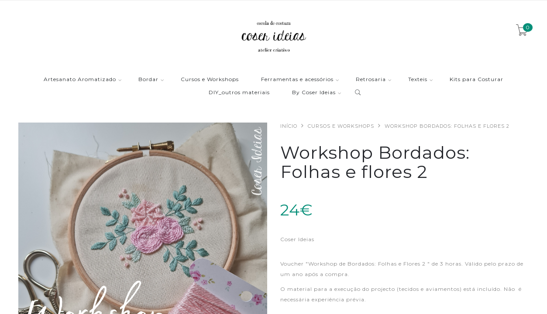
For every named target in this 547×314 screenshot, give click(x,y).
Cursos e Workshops (210, 79)
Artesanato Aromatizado (80, 79)
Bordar (148, 79)
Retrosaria (371, 79)
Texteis (417, 79)
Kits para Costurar (476, 79)
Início (288, 126)
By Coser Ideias (314, 93)
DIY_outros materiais (239, 93)
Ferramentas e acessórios (297, 79)
